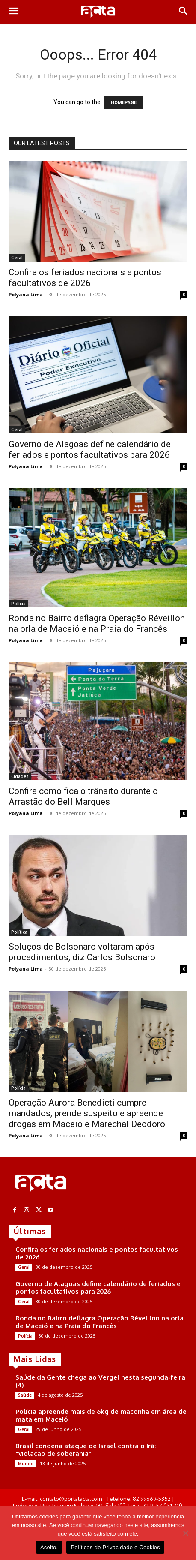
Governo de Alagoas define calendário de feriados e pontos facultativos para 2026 (90, 449)
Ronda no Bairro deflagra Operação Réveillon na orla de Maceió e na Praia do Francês (97, 623)
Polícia (18, 604)
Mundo (26, 1464)
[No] (185, 1533)
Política (19, 932)
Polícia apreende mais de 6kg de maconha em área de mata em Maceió (101, 1415)
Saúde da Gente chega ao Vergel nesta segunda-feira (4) (100, 1381)
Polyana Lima (26, 294)
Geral (17, 258)
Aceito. (49, 1547)
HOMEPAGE (124, 102)
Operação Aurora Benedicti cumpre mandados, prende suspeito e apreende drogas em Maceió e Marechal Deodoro (87, 1113)
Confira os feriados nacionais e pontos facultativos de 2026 (85, 277)
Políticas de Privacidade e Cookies (115, 1547)
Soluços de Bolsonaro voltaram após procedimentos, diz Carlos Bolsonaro (82, 951)
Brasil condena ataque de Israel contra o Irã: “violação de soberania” (85, 1450)
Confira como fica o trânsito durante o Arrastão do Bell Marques (83, 796)
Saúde (25, 1395)
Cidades (20, 776)
